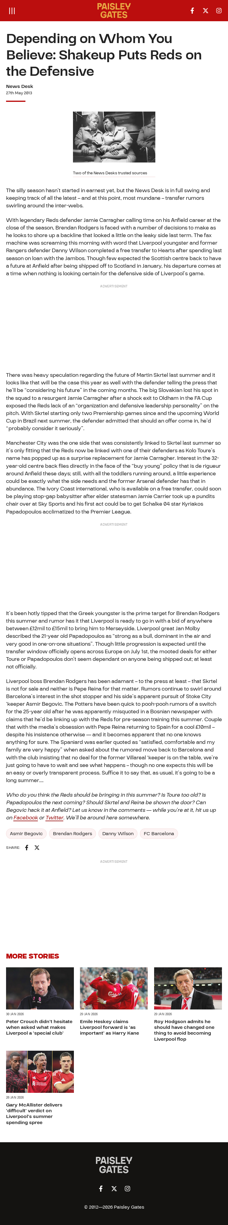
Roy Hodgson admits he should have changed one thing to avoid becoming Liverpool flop (184, 1030)
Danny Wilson (118, 833)
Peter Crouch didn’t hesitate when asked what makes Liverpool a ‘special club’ (39, 1027)
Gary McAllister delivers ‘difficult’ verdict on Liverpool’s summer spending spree (34, 1114)
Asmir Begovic (26, 833)
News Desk (19, 86)
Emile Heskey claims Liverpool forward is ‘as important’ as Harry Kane (109, 1027)
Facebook (25, 818)
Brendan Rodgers (72, 833)
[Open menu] (12, 10)
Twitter (54, 818)
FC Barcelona (159, 833)
